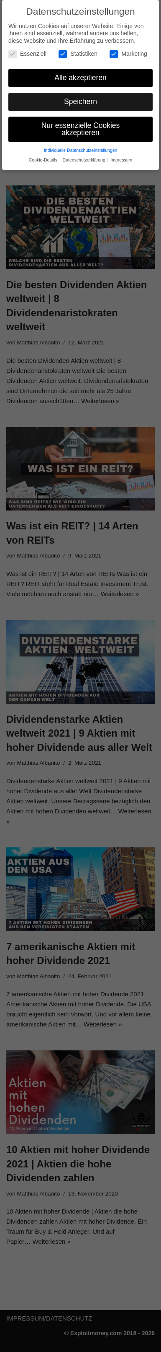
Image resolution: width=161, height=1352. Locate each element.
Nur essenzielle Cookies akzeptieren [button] (80, 129)
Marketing (128, 54)
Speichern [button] (80, 101)
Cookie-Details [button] (44, 159)
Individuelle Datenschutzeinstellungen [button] (81, 150)
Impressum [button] (121, 159)
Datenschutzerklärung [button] (85, 159)
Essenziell (27, 54)
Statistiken (78, 54)
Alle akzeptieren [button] (80, 77)
